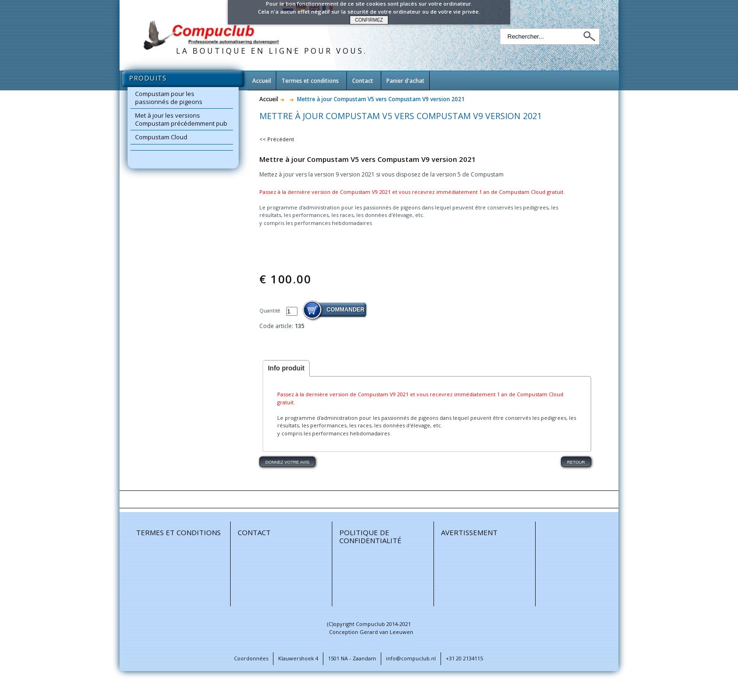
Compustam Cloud (161, 137)
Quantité (270, 310)
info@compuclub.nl (411, 658)
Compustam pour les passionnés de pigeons (168, 97)
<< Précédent (276, 139)
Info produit (286, 368)
